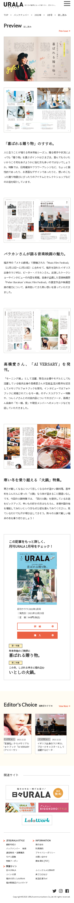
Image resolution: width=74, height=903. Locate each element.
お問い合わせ (41, 856)
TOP (6, 14)
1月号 (49, 14)
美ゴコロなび (41, 874)
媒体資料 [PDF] (42, 861)
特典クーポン (12, 861)
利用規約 (39, 848)
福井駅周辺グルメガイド (17, 882)
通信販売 (10, 852)
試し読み (62, 14)
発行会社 (39, 844)
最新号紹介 (11, 844)
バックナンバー (21, 14)
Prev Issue (63, 31)
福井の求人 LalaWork (15, 878)
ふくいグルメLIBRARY (45, 870)
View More (63, 706)
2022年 (38, 14)
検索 (24, 848)
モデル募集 (11, 856)
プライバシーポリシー (45, 852)
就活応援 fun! (41, 878)
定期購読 (20, 852)
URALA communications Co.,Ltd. (41, 896)
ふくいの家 (11, 874)
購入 (39, 635)
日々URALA (11, 870)
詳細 (39, 626)
